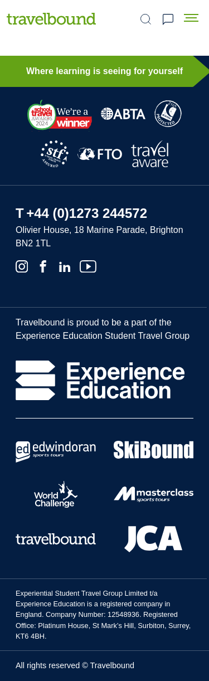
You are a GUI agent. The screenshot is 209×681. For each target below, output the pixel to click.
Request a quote (167, 19)
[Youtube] (88, 265)
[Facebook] (43, 265)
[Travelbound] (51, 18)
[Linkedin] (65, 265)
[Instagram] (22, 265)
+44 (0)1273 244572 (86, 213)
